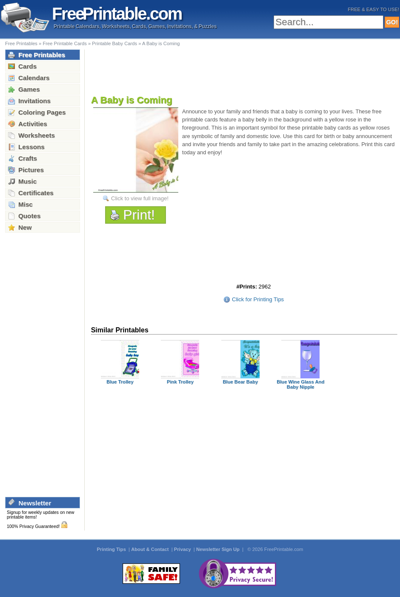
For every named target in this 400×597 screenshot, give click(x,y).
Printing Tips (112, 549)
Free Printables (21, 43)
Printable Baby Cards (114, 43)
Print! (139, 214)
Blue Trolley (120, 381)
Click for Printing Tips (258, 299)
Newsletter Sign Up (218, 549)
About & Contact (150, 549)
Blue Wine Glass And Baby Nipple (300, 384)
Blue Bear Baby (240, 381)
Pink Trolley (180, 381)
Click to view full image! (140, 198)
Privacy (183, 549)
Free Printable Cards (64, 43)
